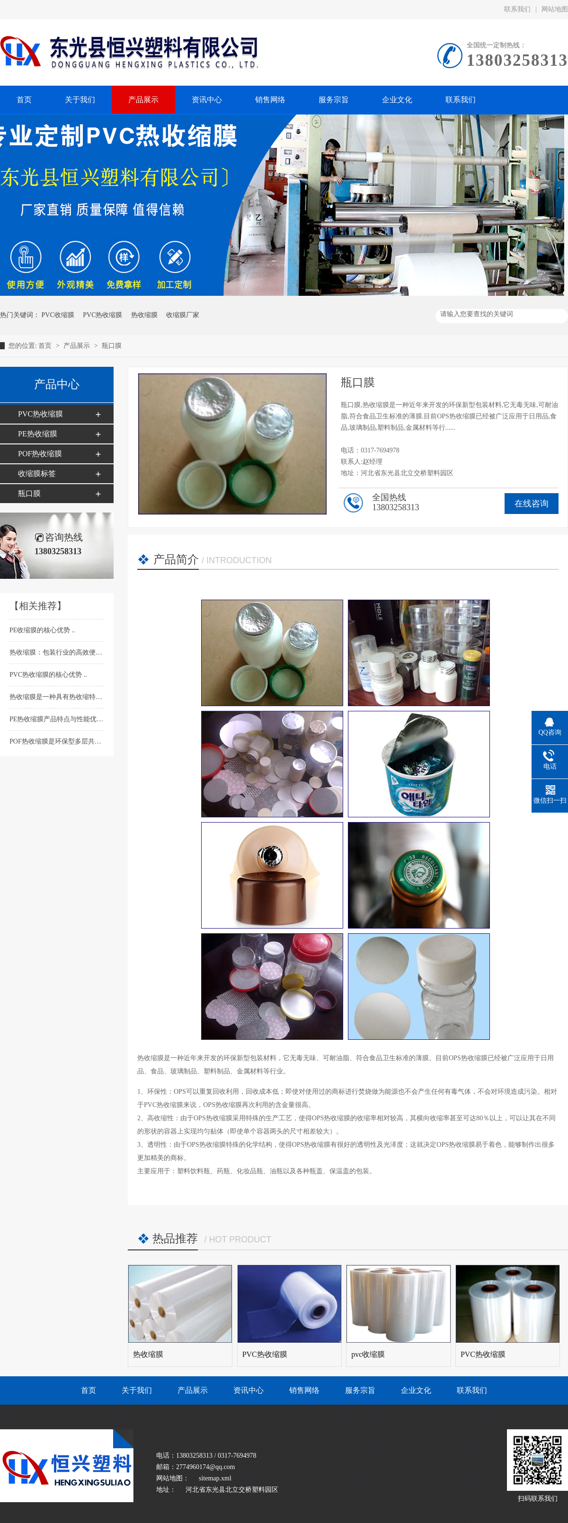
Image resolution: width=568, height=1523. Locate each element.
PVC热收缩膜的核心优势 (46, 674)
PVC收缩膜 (58, 315)
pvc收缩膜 (368, 1354)
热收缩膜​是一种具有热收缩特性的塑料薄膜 (73, 696)
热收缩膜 (144, 315)
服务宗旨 (360, 1390)
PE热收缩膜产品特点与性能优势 (57, 719)
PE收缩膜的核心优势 (40, 630)
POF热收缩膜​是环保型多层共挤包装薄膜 (69, 741)
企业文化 (416, 1390)
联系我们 (517, 9)
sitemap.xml (215, 1478)
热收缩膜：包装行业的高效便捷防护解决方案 (76, 652)
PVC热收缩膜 (102, 315)
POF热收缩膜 (40, 454)
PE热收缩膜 (37, 434)
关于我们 (137, 1390)
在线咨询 (532, 503)
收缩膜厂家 (182, 315)
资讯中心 (248, 1390)
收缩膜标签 (37, 473)
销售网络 (304, 1390)
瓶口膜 (112, 345)
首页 (45, 345)
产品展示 (77, 345)
